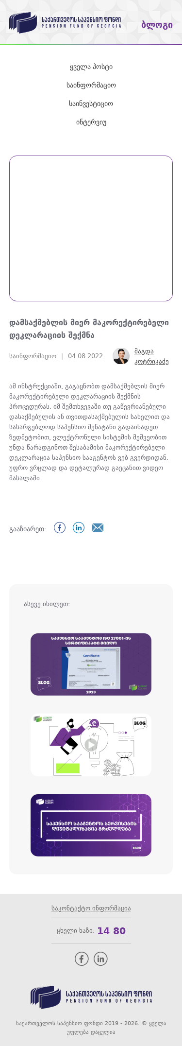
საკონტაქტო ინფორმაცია (91, 908)
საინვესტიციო (91, 103)
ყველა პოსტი (91, 66)
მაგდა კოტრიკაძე (151, 356)
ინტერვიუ (91, 122)
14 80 (111, 930)
